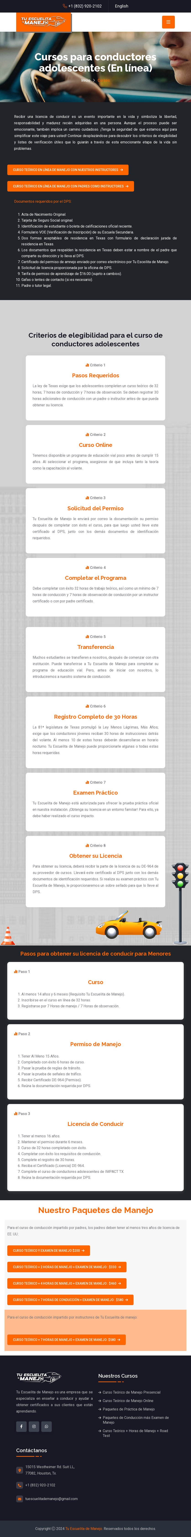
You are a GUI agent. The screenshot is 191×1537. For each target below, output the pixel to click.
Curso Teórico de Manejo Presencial (131, 1392)
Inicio (85, 80)
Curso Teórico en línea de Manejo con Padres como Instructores (70, 186)
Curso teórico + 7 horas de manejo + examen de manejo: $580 (66, 1340)
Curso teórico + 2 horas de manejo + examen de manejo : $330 (67, 1267)
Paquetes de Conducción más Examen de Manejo (136, 1420)
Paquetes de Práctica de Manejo (129, 1409)
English (121, 6)
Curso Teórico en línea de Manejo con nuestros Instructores (68, 170)
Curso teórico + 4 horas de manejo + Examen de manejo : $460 (67, 1283)
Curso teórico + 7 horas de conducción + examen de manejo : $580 (70, 1300)
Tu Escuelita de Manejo (83, 1529)
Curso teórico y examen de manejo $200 (48, 1250)
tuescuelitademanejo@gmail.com (51, 1499)
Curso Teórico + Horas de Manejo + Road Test (135, 1433)
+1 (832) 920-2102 (85, 6)
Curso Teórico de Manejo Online (128, 1401)
